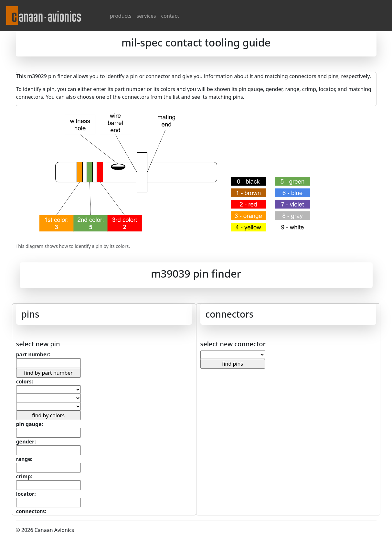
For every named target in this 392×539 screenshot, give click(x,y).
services (146, 15)
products (121, 15)
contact (170, 15)
